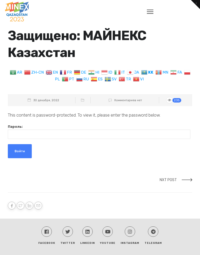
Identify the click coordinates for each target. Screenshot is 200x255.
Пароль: (99, 132)
